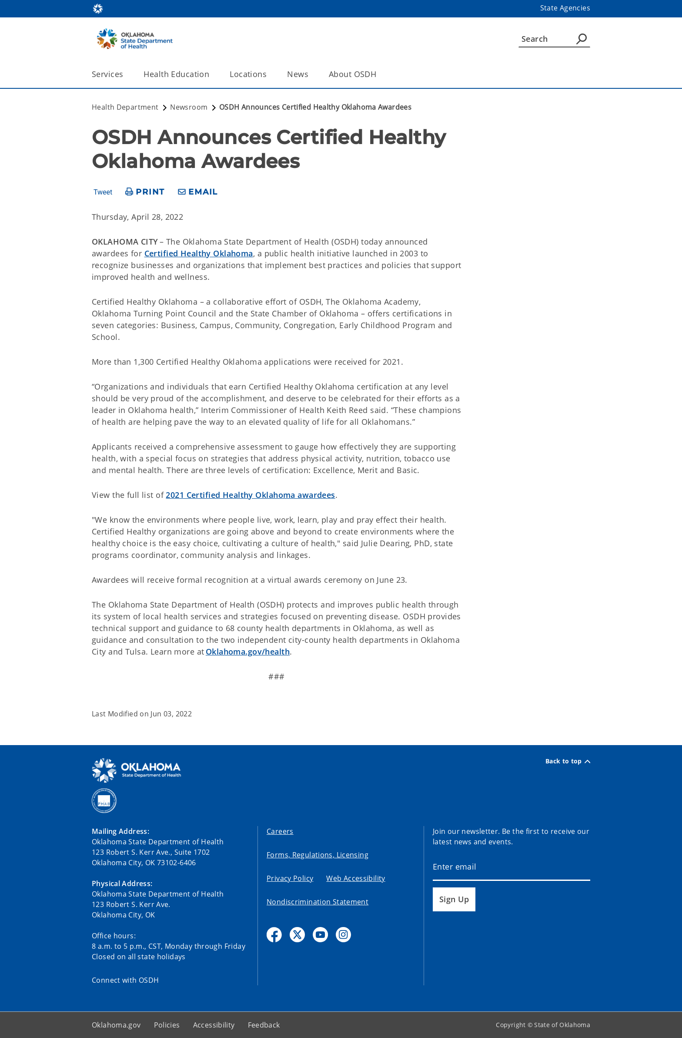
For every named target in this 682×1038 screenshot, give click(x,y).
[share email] (198, 192)
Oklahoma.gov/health (248, 651)
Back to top (567, 761)
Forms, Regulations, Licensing (317, 855)
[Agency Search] (581, 38)
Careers (280, 831)
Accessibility (214, 1025)
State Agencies (565, 8)
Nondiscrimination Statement (317, 902)
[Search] (554, 38)
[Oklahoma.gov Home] (98, 8)
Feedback (264, 1025)
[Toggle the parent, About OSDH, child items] (379, 74)
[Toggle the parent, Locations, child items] (269, 74)
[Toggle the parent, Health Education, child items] (212, 74)
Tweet (103, 192)
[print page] (145, 192)
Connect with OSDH (125, 980)
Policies (167, 1025)
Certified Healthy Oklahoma (198, 253)
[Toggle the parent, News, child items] (311, 74)
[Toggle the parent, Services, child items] (126, 74)
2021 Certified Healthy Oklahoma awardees (250, 495)
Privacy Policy (290, 878)
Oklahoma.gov (116, 1025)
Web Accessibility (355, 878)
